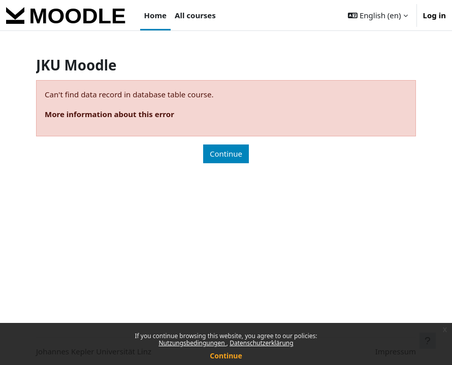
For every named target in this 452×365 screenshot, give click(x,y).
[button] (377, 15)
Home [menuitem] (155, 15)
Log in (434, 15)
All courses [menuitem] (195, 15)
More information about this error (109, 114)
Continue (226, 355)
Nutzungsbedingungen (192, 343)
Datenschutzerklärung (261, 343)
